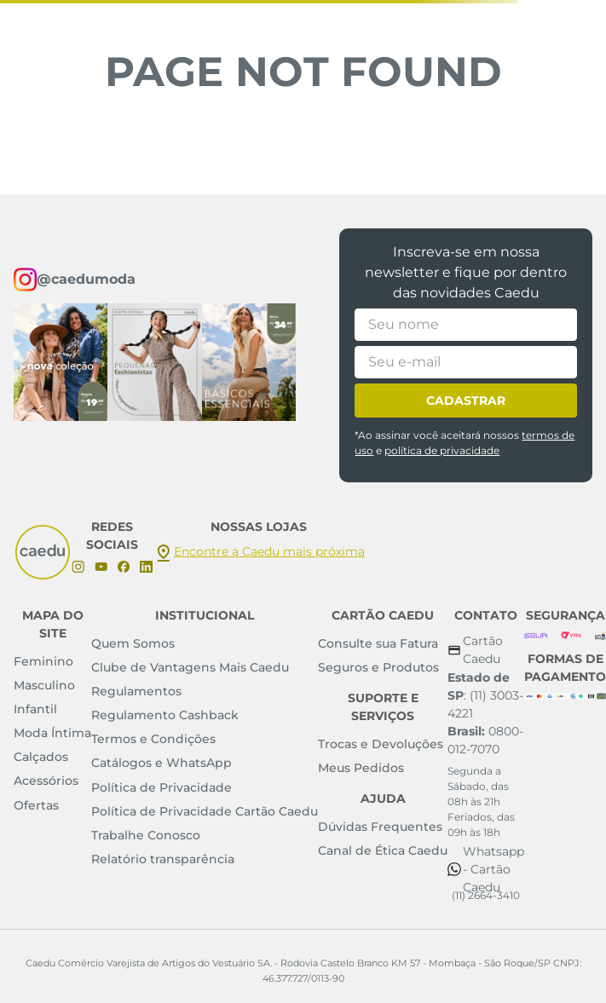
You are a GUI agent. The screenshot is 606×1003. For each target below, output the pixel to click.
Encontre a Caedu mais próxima (269, 551)
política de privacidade (441, 450)
